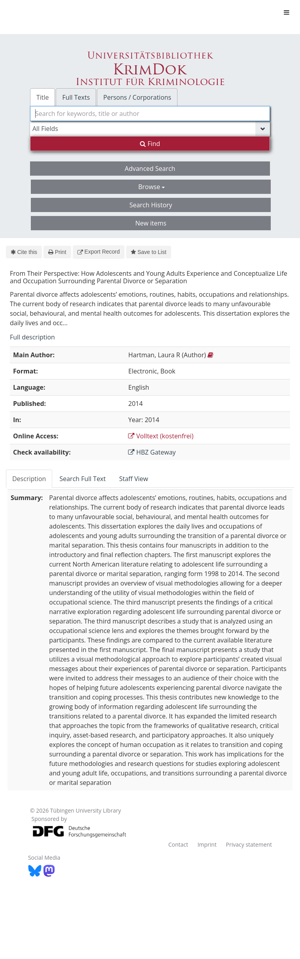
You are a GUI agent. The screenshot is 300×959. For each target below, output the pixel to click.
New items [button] (150, 223)
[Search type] (150, 128)
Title (42, 97)
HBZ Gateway (151, 452)
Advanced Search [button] (150, 168)
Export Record (98, 251)
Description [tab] (29, 478)
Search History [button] (150, 205)
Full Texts (76, 97)
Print (57, 252)
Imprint (207, 844)
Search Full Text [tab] (82, 478)
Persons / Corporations (137, 97)
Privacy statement (249, 844)
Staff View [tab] (133, 478)
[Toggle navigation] (286, 12)
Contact (178, 844)
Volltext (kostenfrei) (160, 436)
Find (150, 143)
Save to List (148, 252)
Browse (151, 186)
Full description (32, 337)
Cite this (24, 252)
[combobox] (150, 113)
